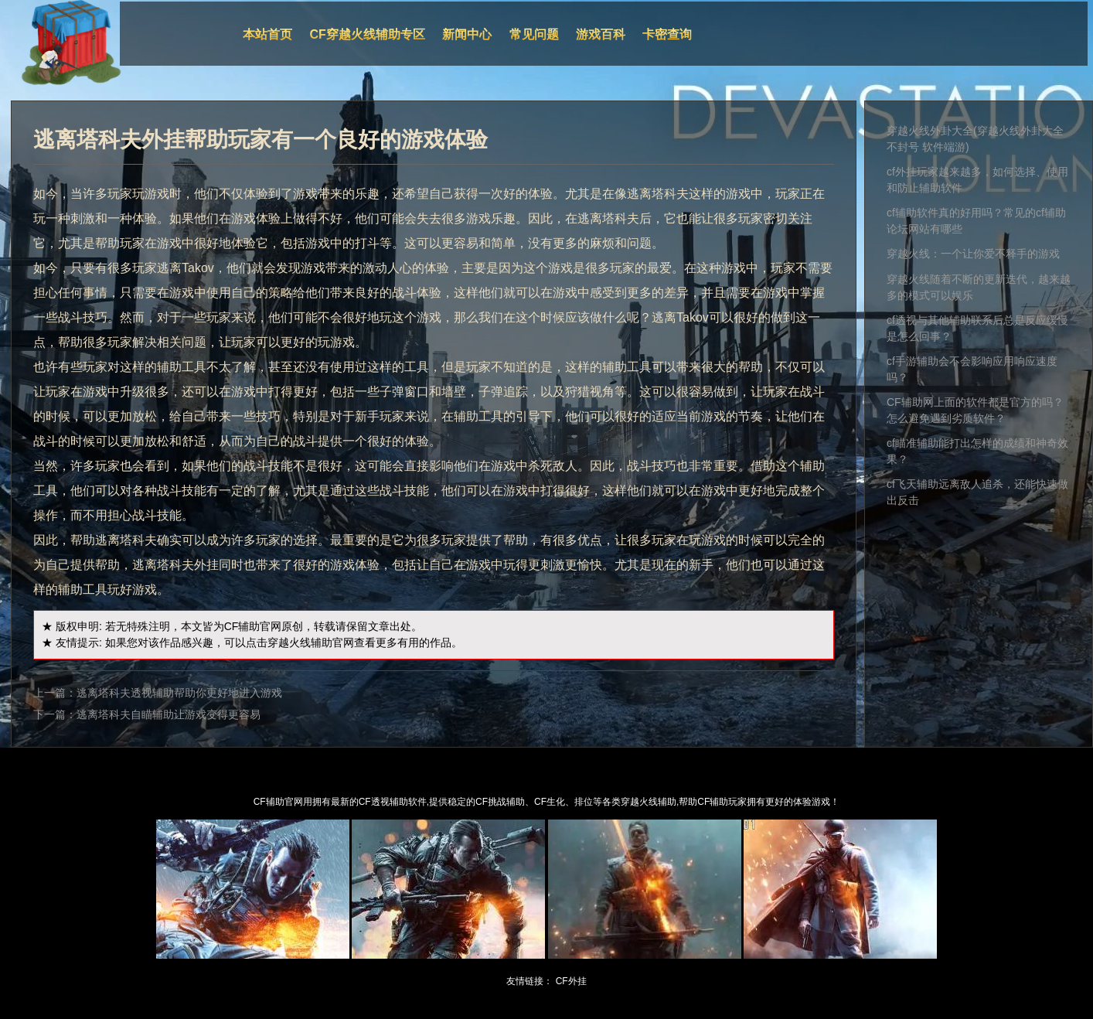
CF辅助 (242, 626)
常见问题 (534, 34)
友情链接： (529, 981)
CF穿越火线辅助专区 (367, 34)
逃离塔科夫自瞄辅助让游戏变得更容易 (168, 714)
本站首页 (267, 34)
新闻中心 (467, 34)
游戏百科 (600, 34)
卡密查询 (667, 34)
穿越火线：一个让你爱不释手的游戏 (973, 253)
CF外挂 (571, 981)
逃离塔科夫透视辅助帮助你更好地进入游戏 (179, 693)
